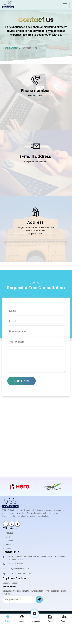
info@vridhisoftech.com (19, 568)
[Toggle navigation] (65, 5)
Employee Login (10, 583)
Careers (8, 548)
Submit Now (21, 380)
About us (8, 533)
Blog (6, 537)
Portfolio (8, 541)
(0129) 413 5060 (16, 563)
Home (11, 48)
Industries (8, 544)
